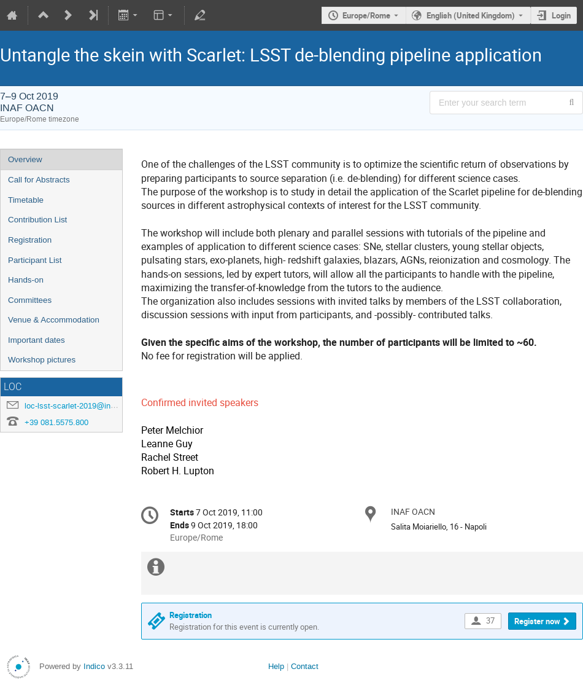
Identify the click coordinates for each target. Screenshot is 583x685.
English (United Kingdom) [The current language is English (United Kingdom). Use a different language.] (471, 15)
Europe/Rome (366, 15)
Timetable (26, 200)
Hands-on (26, 279)
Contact (305, 666)
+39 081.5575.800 (56, 422)
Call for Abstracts (39, 179)
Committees (30, 300)
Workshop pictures (41, 359)
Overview (25, 159)
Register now (537, 621)
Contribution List (37, 219)
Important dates (36, 340)
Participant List (34, 260)
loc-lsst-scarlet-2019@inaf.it (74, 406)
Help (276, 666)
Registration (30, 240)
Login (561, 15)
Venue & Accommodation (53, 319)
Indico (94, 666)
